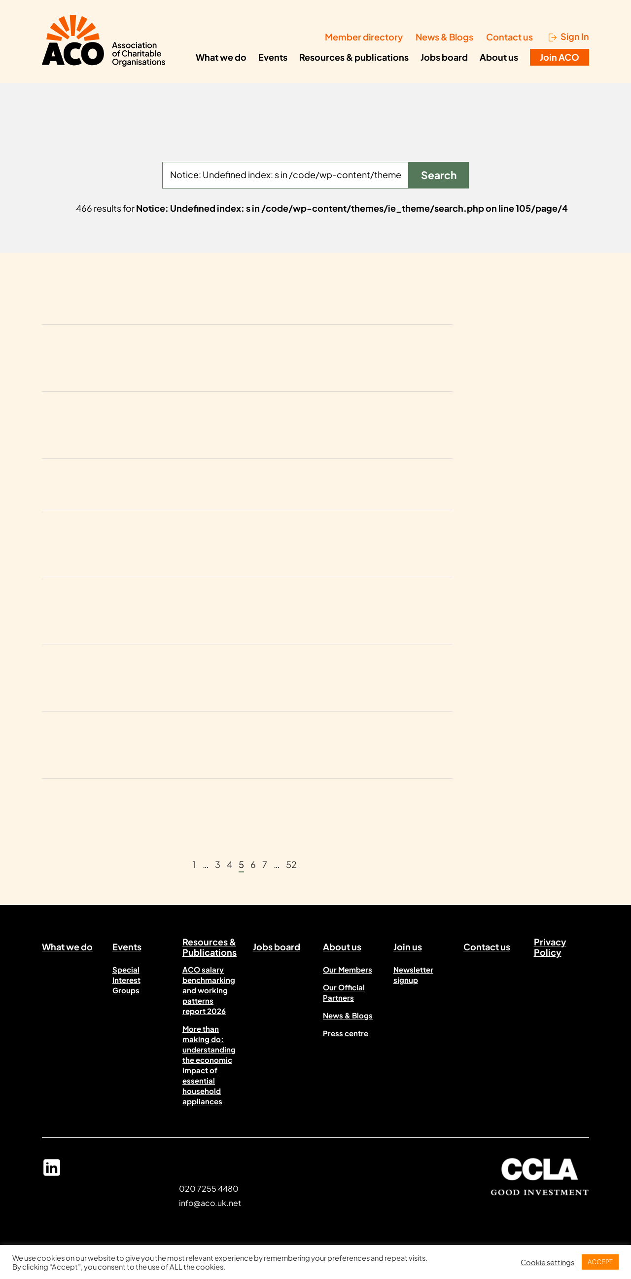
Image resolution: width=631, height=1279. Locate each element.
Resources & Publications (209, 949)
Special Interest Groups (126, 980)
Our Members (347, 969)
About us (499, 57)
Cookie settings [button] (547, 1262)
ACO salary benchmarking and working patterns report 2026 (208, 990)
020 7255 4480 (209, 1188)
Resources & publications (354, 57)
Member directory (364, 36)
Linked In (52, 1172)
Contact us (509, 36)
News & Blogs (444, 36)
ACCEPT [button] (600, 1262)
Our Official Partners (344, 992)
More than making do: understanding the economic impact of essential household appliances (209, 1065)
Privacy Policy (550, 949)
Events (272, 57)
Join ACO (559, 57)
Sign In (575, 37)
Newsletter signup (413, 974)
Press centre (345, 1033)
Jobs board (444, 57)
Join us (407, 946)
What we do (221, 57)
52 (291, 864)
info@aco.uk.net (210, 1203)
